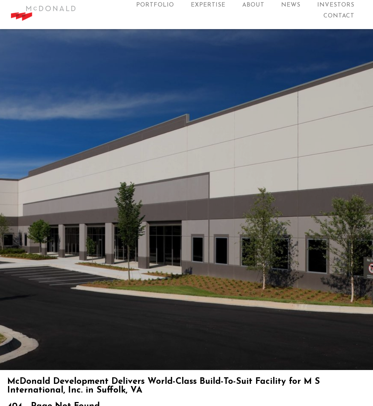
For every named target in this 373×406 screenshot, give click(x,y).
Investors (335, 5)
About (253, 5)
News (291, 5)
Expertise (208, 5)
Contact (338, 16)
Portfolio (155, 5)
